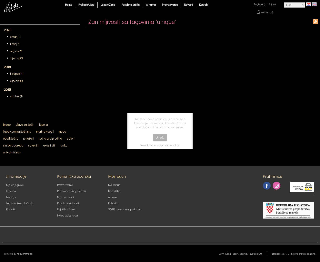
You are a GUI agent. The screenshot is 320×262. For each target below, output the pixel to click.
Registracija (260, 4)
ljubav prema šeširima (17, 131)
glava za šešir (25, 124)
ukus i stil (49, 145)
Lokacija (11, 197)
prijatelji (28, 138)
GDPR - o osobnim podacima (125, 209)
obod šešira (10, 138)
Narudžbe (114, 191)
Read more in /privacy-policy (160, 145)
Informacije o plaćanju (19, 203)
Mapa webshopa (67, 215)
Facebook (267, 186)
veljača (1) (16, 51)
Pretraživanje (170, 5)
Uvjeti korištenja (66, 209)
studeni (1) (16, 96)
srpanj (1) (15, 37)
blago (7, 124)
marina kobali (45, 131)
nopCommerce (24, 253)
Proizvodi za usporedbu (71, 191)
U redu (160, 137)
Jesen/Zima (108, 5)
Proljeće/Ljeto (86, 5)
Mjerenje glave (15, 185)
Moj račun (114, 185)
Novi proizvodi (65, 197)
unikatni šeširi (12, 152)
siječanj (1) (16, 58)
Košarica (113, 203)
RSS (315, 21)
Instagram (276, 186)
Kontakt (203, 5)
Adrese (112, 197)
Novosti (188, 5)
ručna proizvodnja (50, 138)
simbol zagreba (13, 145)
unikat (64, 145)
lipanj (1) (15, 44)
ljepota (43, 124)
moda (62, 131)
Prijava (272, 4)
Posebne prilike (130, 5)
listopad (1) (16, 73)
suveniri (33, 145)
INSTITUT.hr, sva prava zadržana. (298, 253)
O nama (151, 5)
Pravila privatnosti (68, 203)
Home (68, 5)
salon (70, 138)
